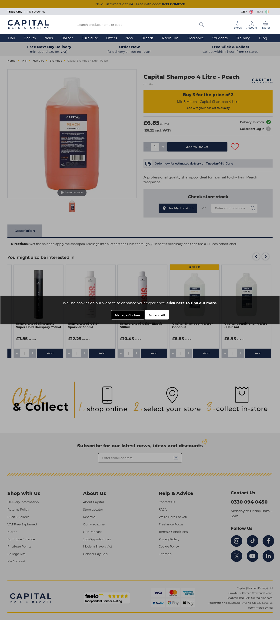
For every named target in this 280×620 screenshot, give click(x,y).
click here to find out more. (192, 303)
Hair (11, 38)
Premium (170, 38)
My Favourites (36, 11)
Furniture (90, 38)
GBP (247, 11)
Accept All (157, 315)
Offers (111, 38)
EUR (263, 11)
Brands (147, 38)
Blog (263, 38)
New (129, 38)
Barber (67, 38)
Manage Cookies (127, 315)
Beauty (30, 38)
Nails (48, 38)
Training (243, 38)
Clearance (195, 38)
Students (220, 38)
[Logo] (28, 24)
